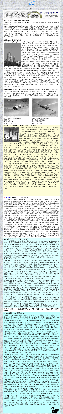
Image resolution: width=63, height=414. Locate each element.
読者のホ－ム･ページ (12, 125)
